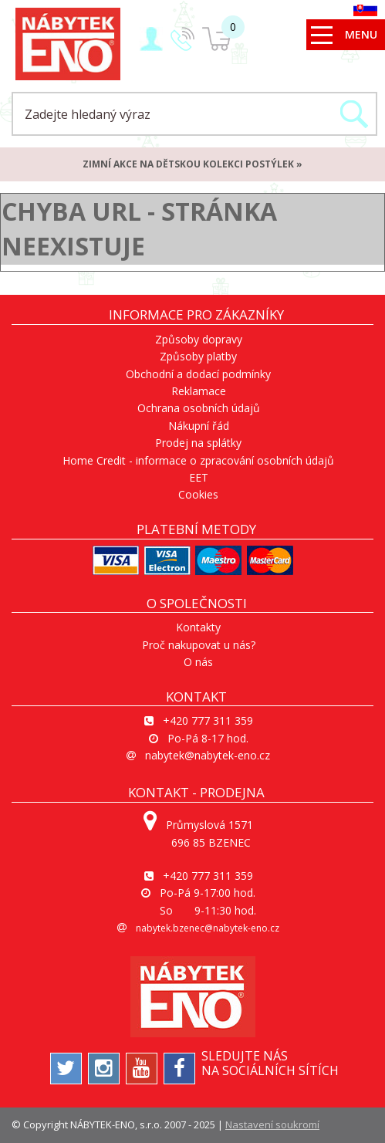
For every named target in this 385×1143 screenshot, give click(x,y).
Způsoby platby (198, 356)
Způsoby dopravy (198, 339)
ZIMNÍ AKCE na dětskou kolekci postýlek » (192, 164)
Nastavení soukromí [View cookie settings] (272, 1124)
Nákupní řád (198, 425)
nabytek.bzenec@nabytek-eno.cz (207, 928)
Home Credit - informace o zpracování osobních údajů (198, 460)
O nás (198, 661)
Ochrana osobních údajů (198, 408)
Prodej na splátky (198, 442)
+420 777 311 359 (208, 720)
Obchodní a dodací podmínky (198, 374)
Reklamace (198, 391)
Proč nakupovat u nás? (198, 644)
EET (198, 477)
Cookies (198, 494)
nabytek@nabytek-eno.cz (207, 755)
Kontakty (198, 627)
